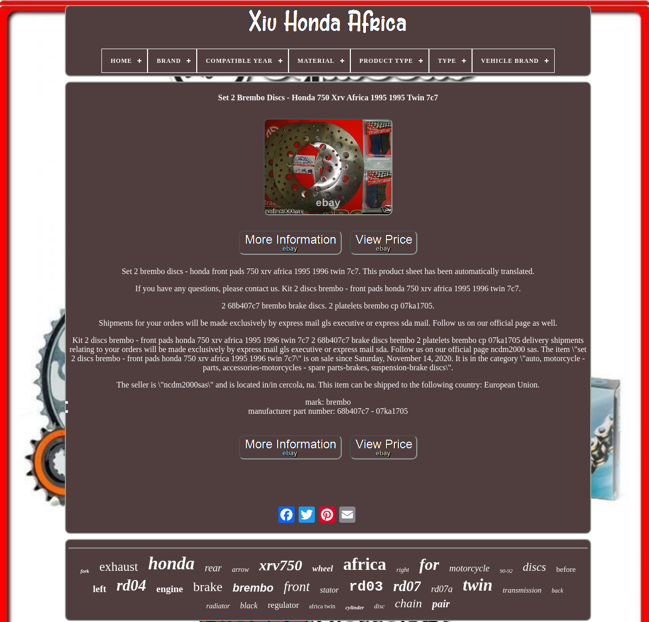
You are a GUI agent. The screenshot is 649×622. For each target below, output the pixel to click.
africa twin (322, 606)
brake (208, 586)
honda (171, 563)
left (99, 589)
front (296, 586)
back (557, 590)
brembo (253, 587)
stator (329, 590)
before (565, 569)
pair (441, 604)
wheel (322, 568)
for (429, 564)
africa (364, 564)
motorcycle (469, 568)
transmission (522, 590)
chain (408, 603)
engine (169, 589)
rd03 (366, 587)
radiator (218, 606)
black (249, 605)
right (402, 569)
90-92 (506, 571)
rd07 (407, 586)
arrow (240, 569)
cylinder (354, 607)
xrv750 (280, 565)
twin (478, 585)
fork (85, 571)
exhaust (118, 566)
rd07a (441, 589)
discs (534, 567)
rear (213, 567)
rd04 (132, 585)
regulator (283, 605)
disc (379, 606)
